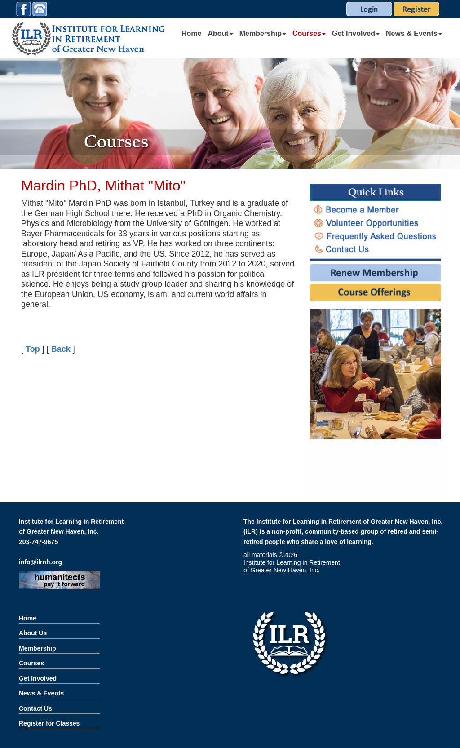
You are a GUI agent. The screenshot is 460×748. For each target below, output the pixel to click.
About (220, 33)
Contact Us (35, 708)
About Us (33, 633)
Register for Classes (49, 723)
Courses (309, 33)
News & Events (414, 33)
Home (191, 33)
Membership (262, 33)
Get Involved (356, 33)
